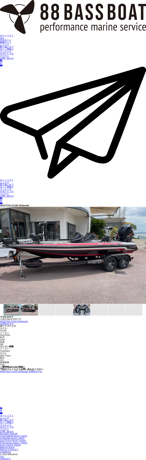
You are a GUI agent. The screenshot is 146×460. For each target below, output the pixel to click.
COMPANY (5, 452)
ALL (2, 38)
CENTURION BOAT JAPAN (13, 436)
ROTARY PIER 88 (8, 434)
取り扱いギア (7, 47)
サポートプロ (7, 54)
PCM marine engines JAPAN (13, 443)
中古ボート (5, 40)
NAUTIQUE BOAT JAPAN (13, 440)
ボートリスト (7, 35)
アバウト (4, 56)
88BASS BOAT (7, 447)
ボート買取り (7, 49)
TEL (2, 456)
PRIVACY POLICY (9, 449)
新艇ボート (5, 42)
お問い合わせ (7, 58)
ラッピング (5, 51)
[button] (2, 255)
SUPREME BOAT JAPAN (12, 438)
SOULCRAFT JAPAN (10, 445)
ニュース (4, 44)
